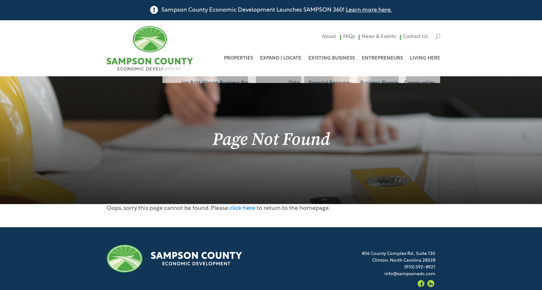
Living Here (425, 58)
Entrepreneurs (382, 58)
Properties (238, 58)
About (329, 36)
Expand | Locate (280, 58)
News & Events (379, 36)
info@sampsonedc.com (409, 274)
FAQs (349, 36)
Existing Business (331, 58)
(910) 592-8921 (419, 267)
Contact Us (415, 36)
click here (242, 208)
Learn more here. (369, 10)
